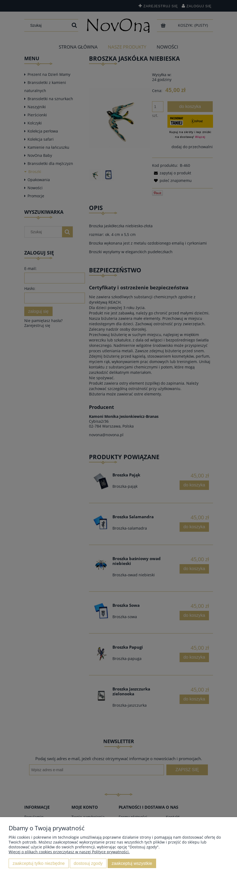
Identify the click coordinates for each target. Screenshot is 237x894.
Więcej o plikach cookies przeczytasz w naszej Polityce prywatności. (69, 851)
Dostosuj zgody (88, 863)
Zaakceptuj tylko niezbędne (39, 863)
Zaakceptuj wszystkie (132, 863)
